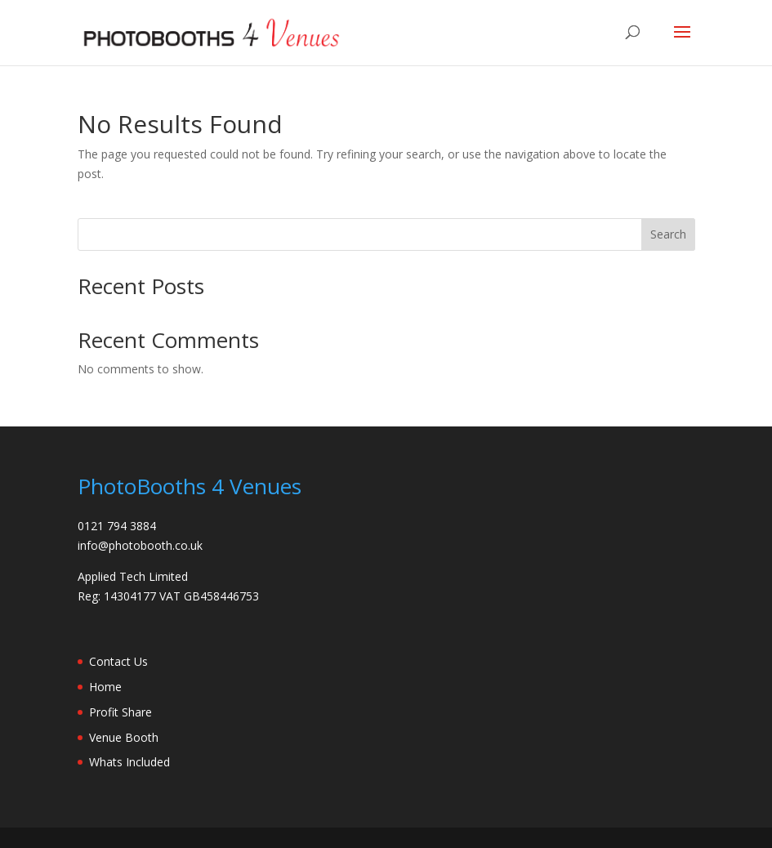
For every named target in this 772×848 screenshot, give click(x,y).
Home (105, 686)
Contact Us (118, 661)
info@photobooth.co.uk (140, 545)
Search (668, 234)
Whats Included (129, 762)
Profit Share (120, 712)
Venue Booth (123, 737)
